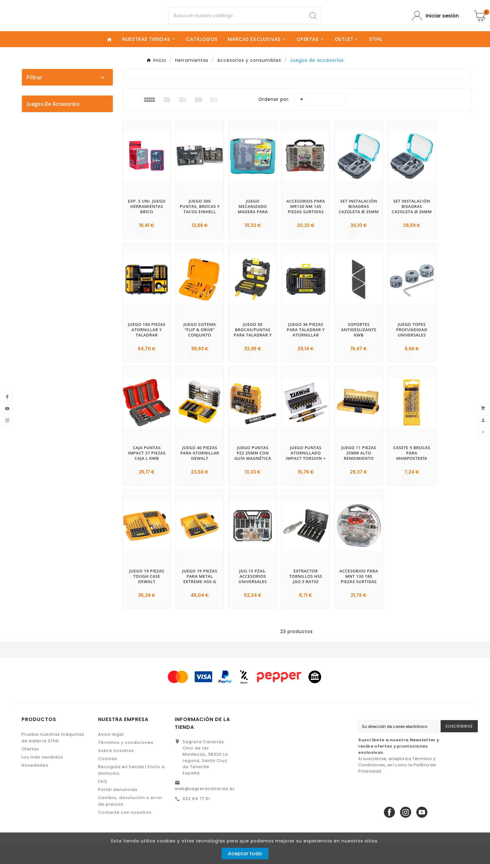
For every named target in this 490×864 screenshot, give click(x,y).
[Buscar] (237, 26)
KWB (70, 149)
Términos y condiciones (125, 764)
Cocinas (107, 780)
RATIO (70, 160)
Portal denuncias (118, 811)
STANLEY (70, 171)
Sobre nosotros (116, 772)
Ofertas (30, 770)
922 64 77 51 (196, 820)
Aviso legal (111, 756)
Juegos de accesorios (53, 281)
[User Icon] (435, 26)
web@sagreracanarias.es (205, 810)
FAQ (102, 803)
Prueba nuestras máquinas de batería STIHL (53, 759)
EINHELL (70, 138)
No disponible (70, 255)
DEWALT (70, 127)
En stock (70, 244)
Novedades (35, 787)
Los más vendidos (42, 779)
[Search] (312, 26)
